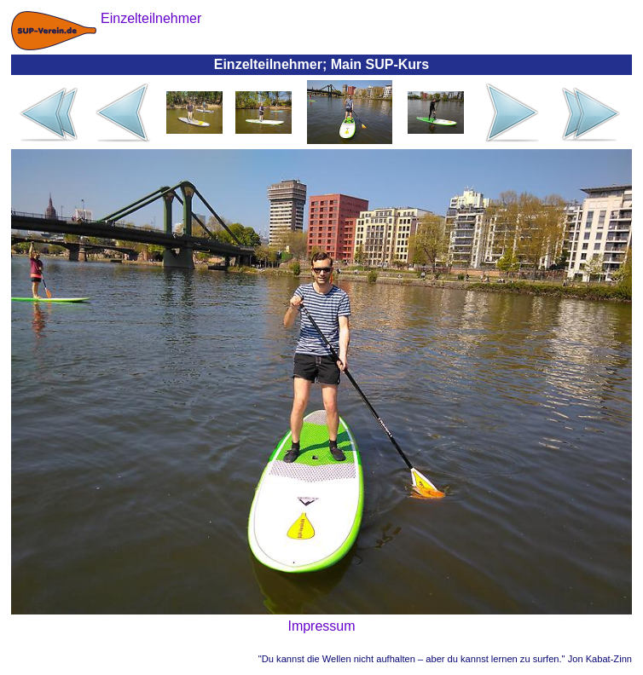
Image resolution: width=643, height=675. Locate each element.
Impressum (321, 626)
